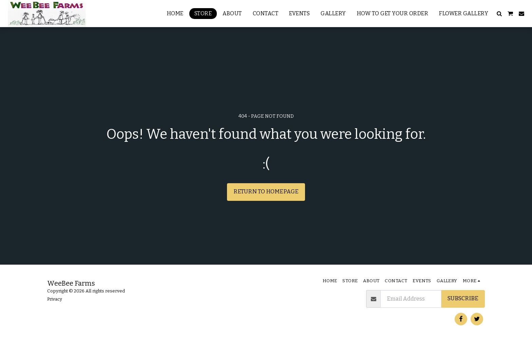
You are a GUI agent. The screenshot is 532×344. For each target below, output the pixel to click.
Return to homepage (266, 191)
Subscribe (463, 298)
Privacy (54, 299)
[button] (499, 13)
